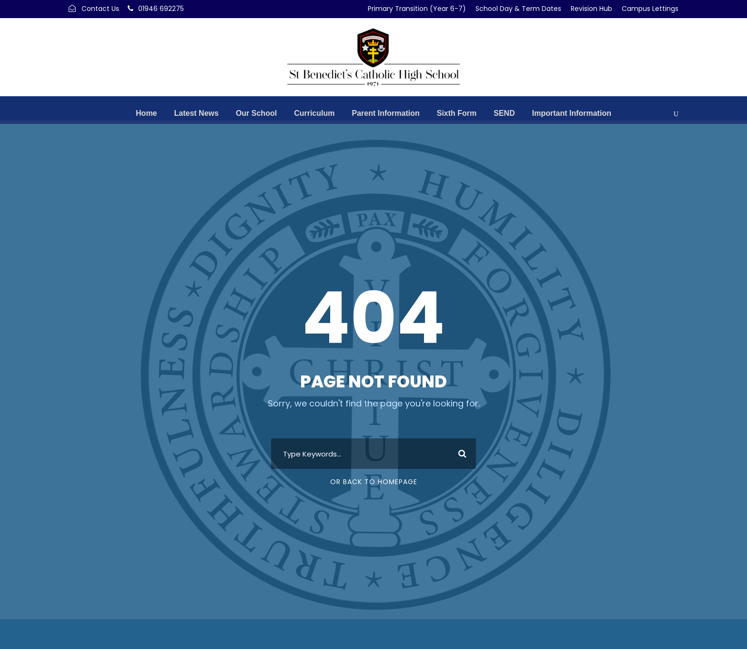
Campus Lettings (650, 8)
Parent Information (385, 113)
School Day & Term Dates (518, 8)
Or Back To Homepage (373, 482)
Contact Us (100, 8)
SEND (504, 113)
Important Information (571, 113)
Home (146, 113)
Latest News (196, 113)
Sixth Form (457, 113)
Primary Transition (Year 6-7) (417, 8)
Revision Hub (591, 8)
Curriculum (314, 113)
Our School (256, 113)
